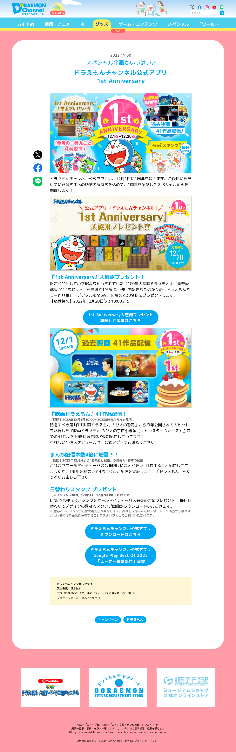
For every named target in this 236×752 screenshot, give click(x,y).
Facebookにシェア (37, 167)
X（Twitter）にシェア (37, 154)
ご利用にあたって (86, 740)
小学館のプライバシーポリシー (142, 740)
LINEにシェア (37, 181)
